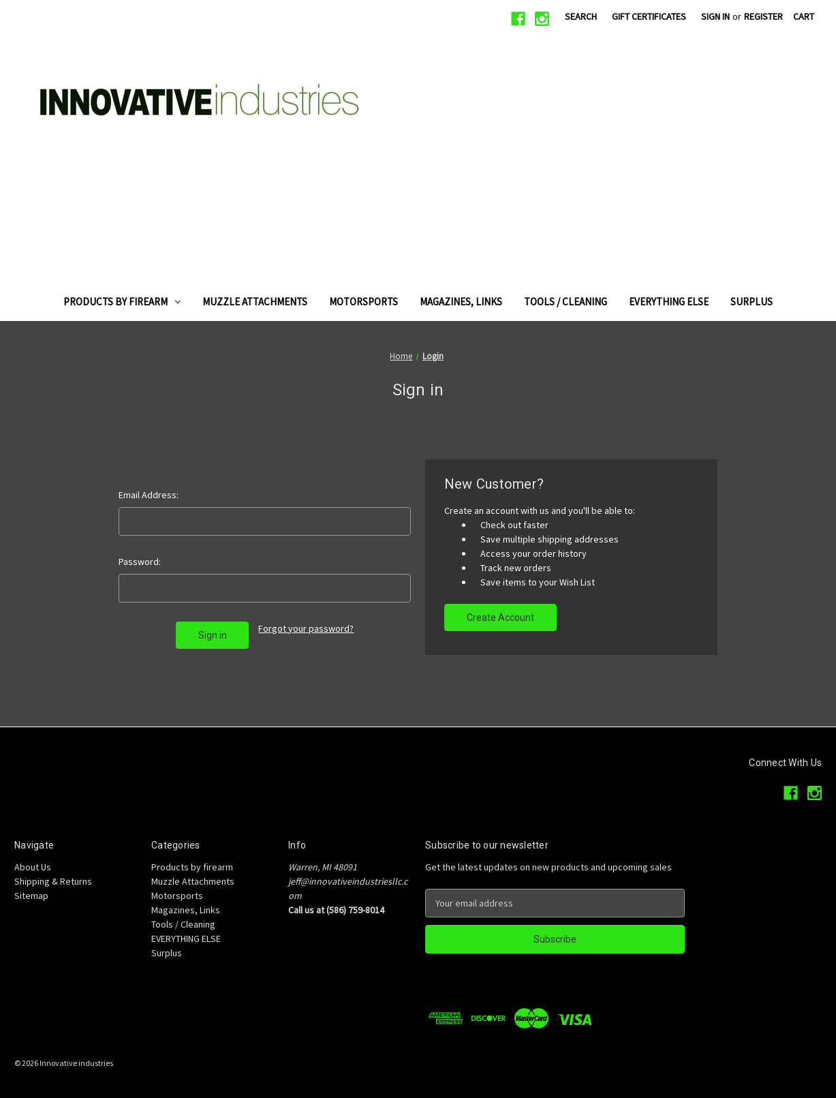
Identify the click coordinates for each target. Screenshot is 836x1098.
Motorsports (363, 301)
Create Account (500, 617)
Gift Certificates (649, 16)
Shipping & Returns (53, 881)
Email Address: (149, 495)
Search (581, 16)
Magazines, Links (461, 301)
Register (763, 16)
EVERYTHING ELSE (669, 301)
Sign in (715, 16)
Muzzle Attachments (254, 301)
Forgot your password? (306, 628)
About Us (32, 867)
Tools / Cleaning (565, 301)
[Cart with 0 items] (804, 16)
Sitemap (31, 895)
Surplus (751, 301)
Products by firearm (122, 301)
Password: (140, 561)
